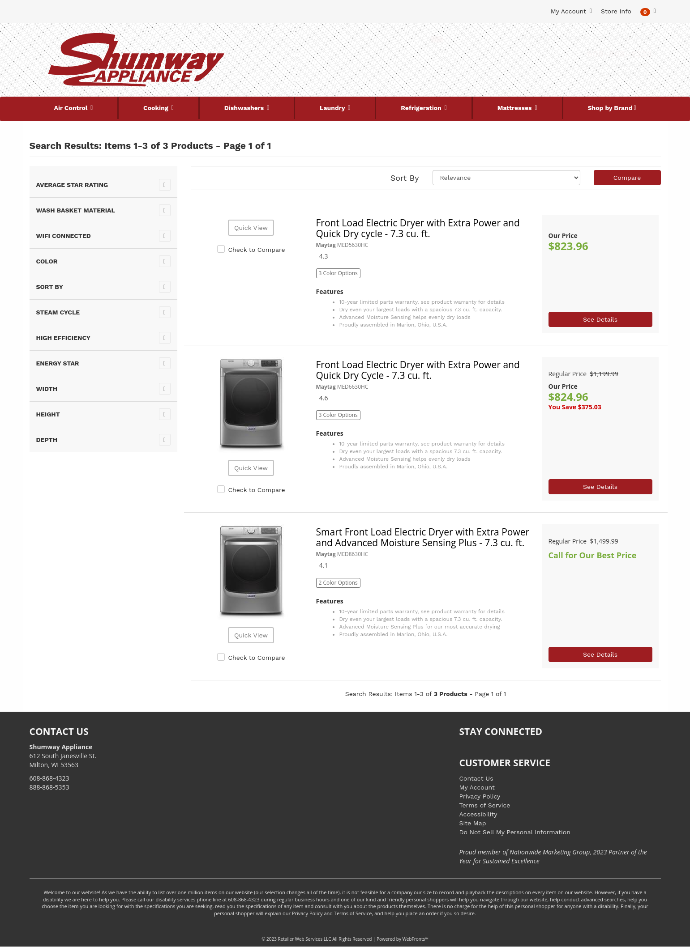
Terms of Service (484, 805)
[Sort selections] (506, 177)
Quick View (251, 227)
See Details (600, 319)
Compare (627, 177)
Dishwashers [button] (245, 107)
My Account (477, 787)
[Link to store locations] (554, 69)
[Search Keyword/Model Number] (339, 39)
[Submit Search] (437, 39)
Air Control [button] (71, 107)
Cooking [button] (156, 107)
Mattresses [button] (515, 107)
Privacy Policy (480, 796)
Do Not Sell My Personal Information (514, 832)
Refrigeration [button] (422, 107)
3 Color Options (338, 273)
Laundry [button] (333, 107)
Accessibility (478, 814)
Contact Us (476, 778)
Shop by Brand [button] (610, 107)
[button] (648, 11)
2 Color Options (338, 582)
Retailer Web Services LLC (304, 939)
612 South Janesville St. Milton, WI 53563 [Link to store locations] (63, 756)
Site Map (472, 823)
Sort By (404, 178)
